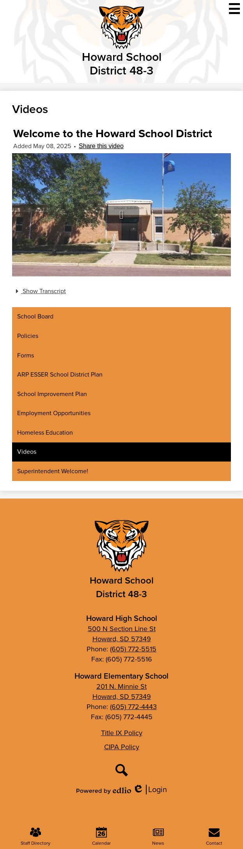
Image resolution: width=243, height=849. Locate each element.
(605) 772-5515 (133, 649)
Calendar (101, 837)
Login (150, 789)
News (158, 837)
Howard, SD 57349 (121, 639)
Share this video (101, 146)
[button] (121, 214)
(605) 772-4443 (133, 707)
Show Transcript (39, 291)
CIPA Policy (121, 747)
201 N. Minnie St (121, 686)
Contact (214, 837)
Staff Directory (35, 837)
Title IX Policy (121, 733)
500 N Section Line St (122, 629)
